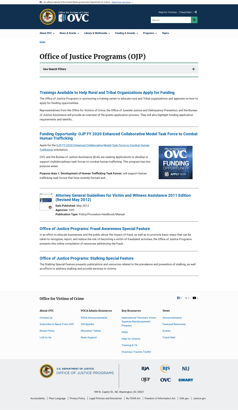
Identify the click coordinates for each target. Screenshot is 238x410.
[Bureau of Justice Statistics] (165, 371)
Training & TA (129, 345)
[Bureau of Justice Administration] (145, 367)
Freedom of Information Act (160, 398)
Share (196, 12)
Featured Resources (174, 324)
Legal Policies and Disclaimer (105, 398)
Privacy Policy (77, 398)
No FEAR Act (133, 398)
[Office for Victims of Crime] (165, 379)
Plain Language (57, 398)
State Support (89, 337)
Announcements (172, 317)
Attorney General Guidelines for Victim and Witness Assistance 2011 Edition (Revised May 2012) (123, 197)
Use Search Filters (54, 69)
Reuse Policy (47, 330)
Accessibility (38, 398)
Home (42, 42)
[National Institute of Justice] (185, 367)
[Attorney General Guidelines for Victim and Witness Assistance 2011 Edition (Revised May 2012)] (46, 202)
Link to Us (45, 337)
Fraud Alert (185, 12)
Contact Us (46, 317)
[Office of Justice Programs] (48, 17)
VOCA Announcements (94, 317)
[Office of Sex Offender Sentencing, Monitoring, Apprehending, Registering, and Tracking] (185, 379)
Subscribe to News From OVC (57, 324)
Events (166, 330)
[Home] (75, 16)
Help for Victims (168, 12)
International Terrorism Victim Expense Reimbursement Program (139, 321)
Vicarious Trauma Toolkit (136, 351)
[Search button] (194, 20)
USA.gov (184, 398)
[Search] (171, 20)
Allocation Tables (91, 330)
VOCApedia (87, 324)
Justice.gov (199, 398)
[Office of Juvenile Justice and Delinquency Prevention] (145, 380)
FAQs (125, 332)
